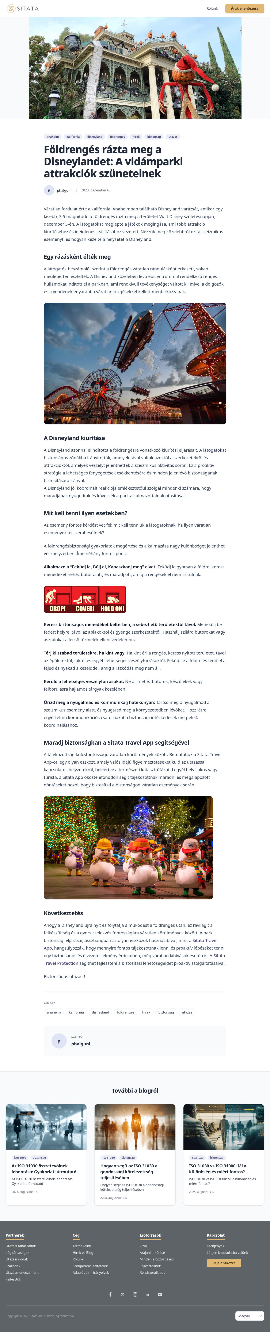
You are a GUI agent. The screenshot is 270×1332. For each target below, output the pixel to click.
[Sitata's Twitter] (122, 1294)
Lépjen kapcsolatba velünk (227, 1252)
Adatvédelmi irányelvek (91, 1272)
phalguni (80, 1044)
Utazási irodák (17, 1259)
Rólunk (212, 8)
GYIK (143, 1246)
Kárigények (215, 1246)
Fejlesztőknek (150, 1266)
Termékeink (82, 1246)
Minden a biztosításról (157, 1259)
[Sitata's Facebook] (110, 1294)
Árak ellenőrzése (245, 8)
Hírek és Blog (83, 1252)
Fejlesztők (13, 1279)
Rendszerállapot (152, 1272)
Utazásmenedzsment (22, 1272)
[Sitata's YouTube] (160, 1294)
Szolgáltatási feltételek (90, 1266)
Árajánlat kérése (152, 1252)
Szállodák (13, 1266)
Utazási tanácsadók (21, 1246)
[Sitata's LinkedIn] (147, 1294)
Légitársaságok (17, 1252)
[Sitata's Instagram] (135, 1294)
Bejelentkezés (224, 1263)
